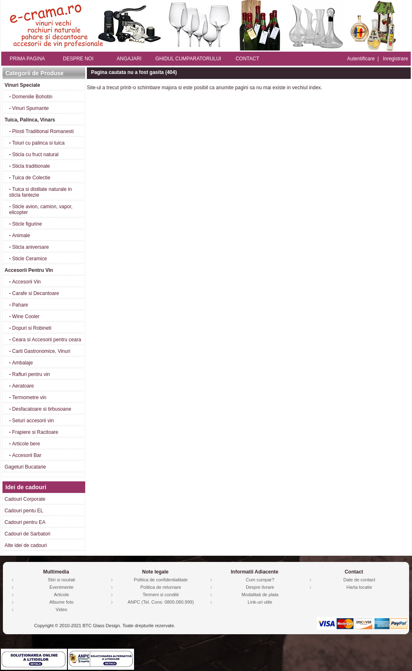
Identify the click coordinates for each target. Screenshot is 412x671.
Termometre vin (29, 397)
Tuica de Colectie (31, 178)
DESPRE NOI (78, 59)
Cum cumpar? (260, 579)
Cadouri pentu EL (24, 511)
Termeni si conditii (161, 594)
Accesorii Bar (26, 455)
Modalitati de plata (260, 594)
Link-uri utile (260, 602)
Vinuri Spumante (30, 108)
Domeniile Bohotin (32, 97)
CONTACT (247, 59)
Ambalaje (22, 363)
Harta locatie (359, 587)
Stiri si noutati (61, 579)
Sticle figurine (27, 224)
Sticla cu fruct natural (35, 154)
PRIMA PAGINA (27, 59)
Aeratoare (23, 386)
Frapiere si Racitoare (35, 432)
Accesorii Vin (26, 282)
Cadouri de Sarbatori (27, 534)
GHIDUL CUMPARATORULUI (188, 59)
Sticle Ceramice (29, 259)
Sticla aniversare (30, 247)
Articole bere (26, 444)
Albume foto (61, 602)
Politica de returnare (160, 587)
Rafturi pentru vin (31, 374)
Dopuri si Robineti (31, 328)
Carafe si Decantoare (35, 293)
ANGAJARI (129, 59)
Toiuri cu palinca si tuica (38, 143)
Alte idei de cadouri (26, 545)
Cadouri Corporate (25, 499)
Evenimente (61, 587)
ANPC (133, 602)
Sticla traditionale (31, 166)
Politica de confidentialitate (160, 579)
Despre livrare (260, 587)
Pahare (20, 305)
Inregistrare (395, 59)
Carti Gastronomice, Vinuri (41, 351)
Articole (61, 594)
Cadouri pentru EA (25, 522)
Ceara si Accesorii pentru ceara (46, 340)
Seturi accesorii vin (33, 421)
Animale (21, 235)
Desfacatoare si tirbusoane (41, 409)
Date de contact (359, 579)
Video (61, 609)
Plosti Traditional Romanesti (43, 131)
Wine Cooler (25, 316)
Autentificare (361, 59)
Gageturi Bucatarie (25, 467)
